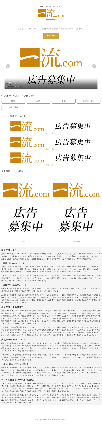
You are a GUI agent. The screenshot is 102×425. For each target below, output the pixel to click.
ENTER (51, 36)
